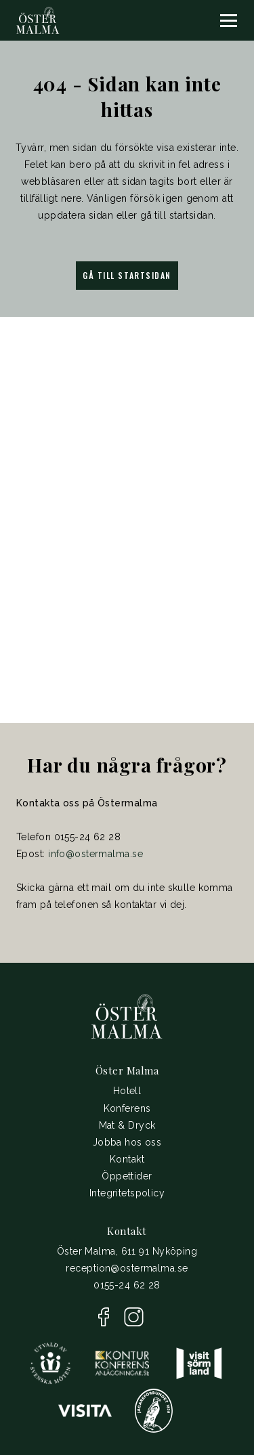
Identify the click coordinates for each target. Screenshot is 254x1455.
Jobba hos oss (127, 1142)
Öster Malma (127, 1070)
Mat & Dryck (127, 1125)
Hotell (127, 1090)
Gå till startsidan (127, 275)
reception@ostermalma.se (127, 1268)
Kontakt (127, 1159)
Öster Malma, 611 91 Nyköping (127, 1251)
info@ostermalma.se (95, 853)
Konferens (127, 1108)
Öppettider (127, 1176)
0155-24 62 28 (127, 1285)
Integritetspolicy (127, 1193)
